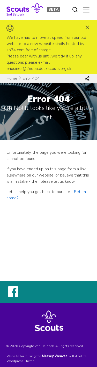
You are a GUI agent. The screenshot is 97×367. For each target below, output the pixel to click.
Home (11, 78)
